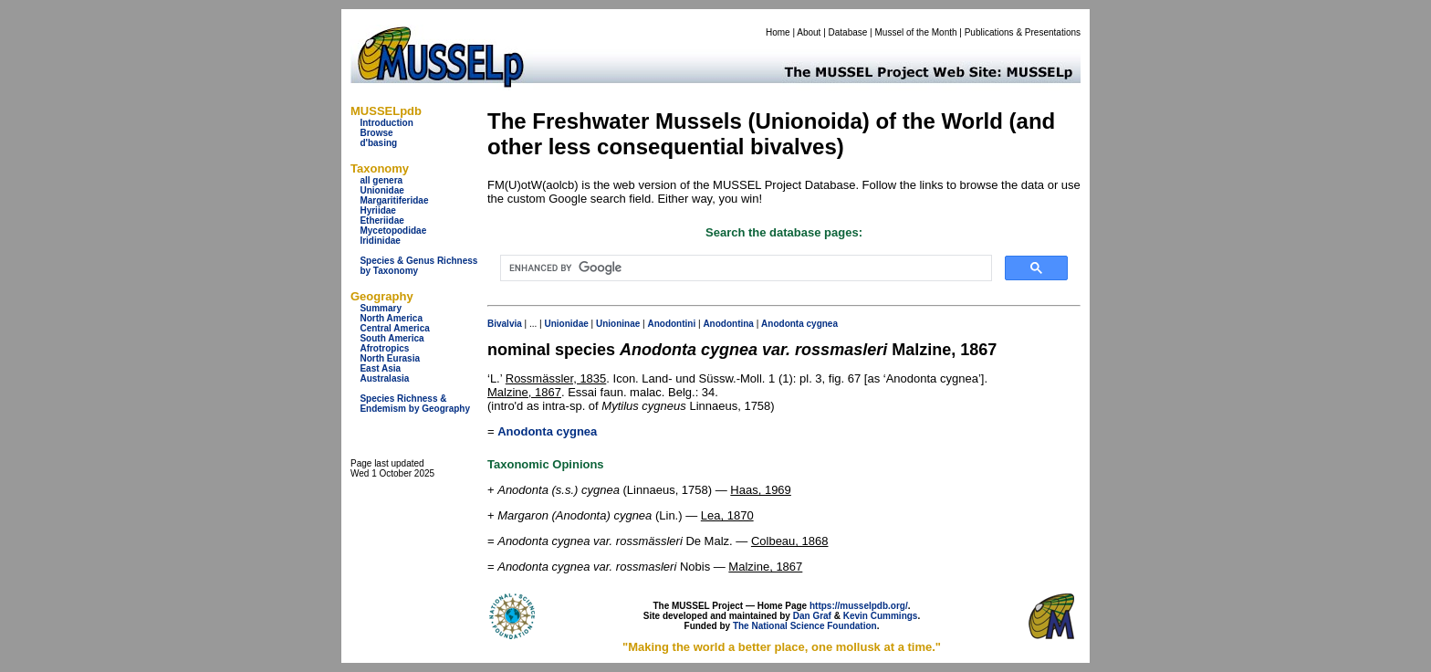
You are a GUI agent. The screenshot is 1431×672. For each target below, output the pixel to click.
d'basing (378, 143)
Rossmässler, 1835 (556, 378)
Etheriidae (381, 220)
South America (391, 338)
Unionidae (381, 190)
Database (848, 32)
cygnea (822, 324)
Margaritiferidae (394, 200)
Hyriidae (377, 210)
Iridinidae (380, 241)
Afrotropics (384, 348)
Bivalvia (504, 324)
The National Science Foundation (805, 626)
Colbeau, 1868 (790, 541)
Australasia (384, 378)
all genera (381, 180)
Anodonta (782, 324)
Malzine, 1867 (524, 392)
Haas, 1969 (760, 490)
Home (778, 32)
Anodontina (728, 324)
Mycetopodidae (393, 231)
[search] (744, 268)
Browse (376, 133)
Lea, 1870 (727, 515)
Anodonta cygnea (547, 431)
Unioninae (618, 324)
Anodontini (671, 324)
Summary (381, 308)
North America (391, 318)
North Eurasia (390, 358)
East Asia (380, 368)
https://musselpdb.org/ (859, 606)
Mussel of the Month (916, 32)
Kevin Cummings (880, 616)
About (808, 32)
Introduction (386, 123)
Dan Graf (812, 616)
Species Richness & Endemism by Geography (415, 404)
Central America (394, 328)
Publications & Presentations (1023, 32)
